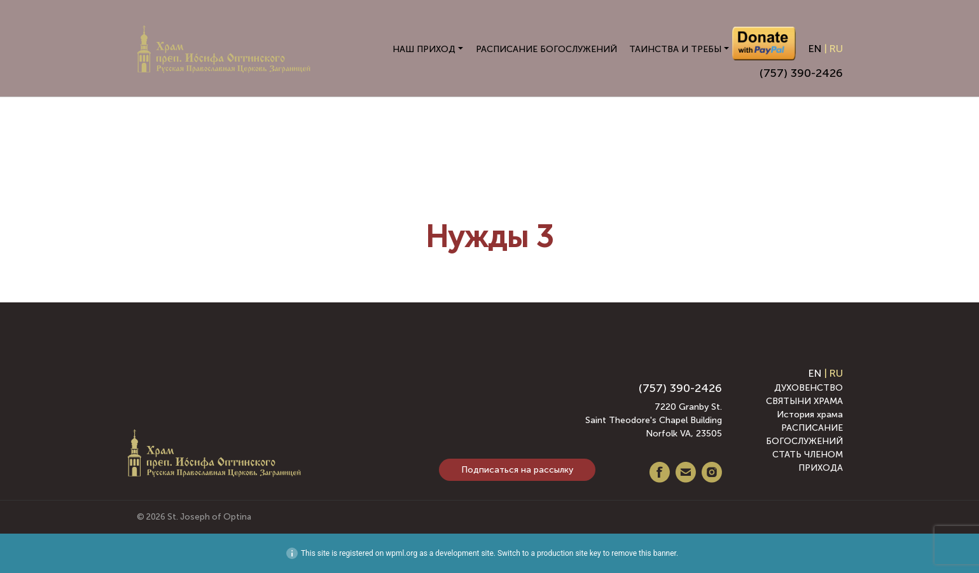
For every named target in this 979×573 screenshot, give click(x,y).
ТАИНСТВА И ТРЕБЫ (675, 49)
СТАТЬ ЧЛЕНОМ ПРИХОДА (807, 461)
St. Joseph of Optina (209, 516)
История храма (810, 414)
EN (815, 49)
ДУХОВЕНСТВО (808, 387)
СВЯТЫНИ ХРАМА (804, 401)
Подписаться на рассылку (517, 469)
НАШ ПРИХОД (423, 49)
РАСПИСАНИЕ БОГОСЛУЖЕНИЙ (546, 49)
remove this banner (643, 553)
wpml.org (401, 553)
